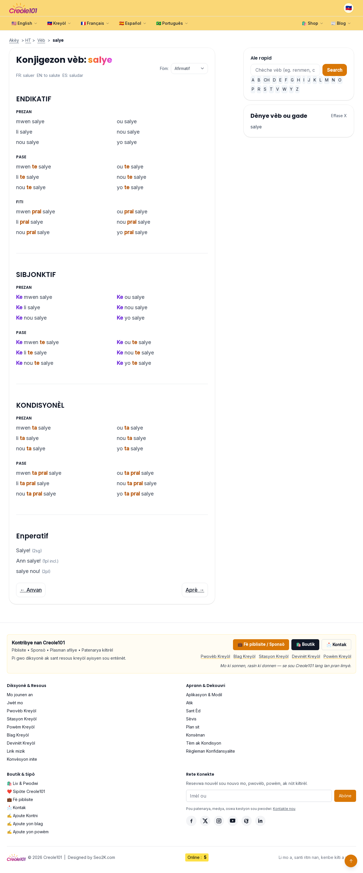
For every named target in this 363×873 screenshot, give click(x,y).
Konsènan (195, 734)
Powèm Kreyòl (337, 656)
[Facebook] (191, 821)
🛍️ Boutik (305, 644)
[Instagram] (219, 821)
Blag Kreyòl (244, 656)
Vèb (41, 40)
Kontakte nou (284, 808)
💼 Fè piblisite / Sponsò (261, 644)
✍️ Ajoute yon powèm (28, 831)
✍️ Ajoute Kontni (22, 815)
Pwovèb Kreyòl (215, 656)
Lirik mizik (16, 751)
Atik (189, 702)
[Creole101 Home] (23, 8)
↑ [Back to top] (351, 861)
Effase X (339, 115)
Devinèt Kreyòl (306, 656)
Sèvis (191, 718)
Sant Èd (193, 710)
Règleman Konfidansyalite (210, 751)
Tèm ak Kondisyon (203, 743)
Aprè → (195, 590)
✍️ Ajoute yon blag (25, 823)
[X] (205, 821)
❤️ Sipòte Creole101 (26, 791)
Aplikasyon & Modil (204, 694)
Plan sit (192, 726)
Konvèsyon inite (22, 759)
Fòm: (164, 68)
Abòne (345, 795)
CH (267, 79)
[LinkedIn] (260, 821)
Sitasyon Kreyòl (274, 656)
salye (256, 127)
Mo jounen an (20, 694)
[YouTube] (233, 821)
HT (28, 40)
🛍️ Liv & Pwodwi (22, 783)
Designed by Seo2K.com (91, 857)
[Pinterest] (246, 821)
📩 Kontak (336, 644)
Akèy (14, 40)
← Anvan (31, 590)
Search (334, 70)
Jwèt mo (15, 702)
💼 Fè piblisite (20, 799)
